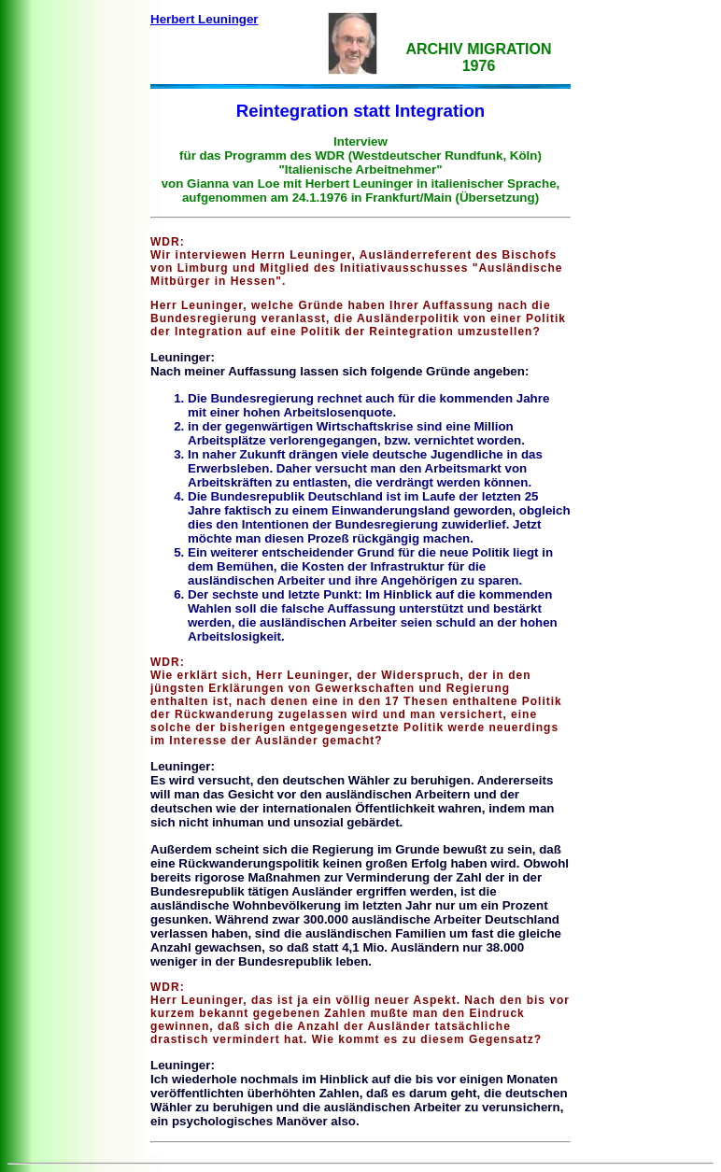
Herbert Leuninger (204, 19)
